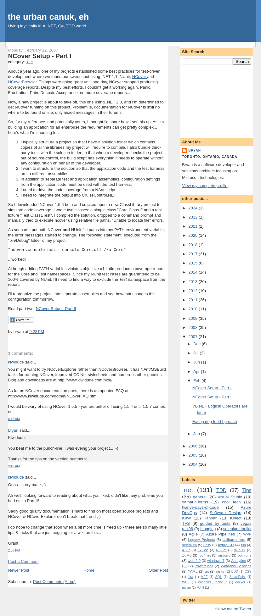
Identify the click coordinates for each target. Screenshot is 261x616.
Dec (197, 343)
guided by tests (215, 523)
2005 (193, 455)
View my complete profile (204, 185)
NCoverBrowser (22, 82)
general (200, 497)
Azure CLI (226, 545)
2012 (193, 290)
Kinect (235, 518)
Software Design (225, 512)
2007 (193, 336)
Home (88, 570)
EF (184, 566)
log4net (205, 555)
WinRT (240, 550)
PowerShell (204, 566)
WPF (247, 534)
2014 (193, 272)
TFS (186, 523)
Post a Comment (23, 561)
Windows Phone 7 (212, 582)
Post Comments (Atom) (54, 581)
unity (207, 545)
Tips (247, 490)
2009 (193, 318)
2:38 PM (14, 550)
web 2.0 (194, 560)
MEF (204, 577)
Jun (197, 362)
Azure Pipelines (220, 534)
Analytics (238, 560)
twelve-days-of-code (200, 507)
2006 (193, 446)
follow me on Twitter (233, 609)
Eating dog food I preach (214, 421)
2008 (193, 327)
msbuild (224, 555)
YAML (193, 571)
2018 (193, 244)
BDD (234, 571)
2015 (193, 263)
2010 (193, 309)
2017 (193, 254)
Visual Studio (230, 497)
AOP (186, 550)
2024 (193, 208)
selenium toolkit (237, 528)
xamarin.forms (195, 502)
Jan (197, 433)
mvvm (186, 587)
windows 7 (215, 560)
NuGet (221, 550)
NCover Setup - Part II (56, 308)
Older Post (158, 570)
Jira (190, 577)
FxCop (202, 550)
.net (29, 61)
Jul (196, 353)
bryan (13, 430)
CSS (248, 571)
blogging (208, 528)
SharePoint (238, 577)
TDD (221, 490)
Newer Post (18, 570)
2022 (193, 217)
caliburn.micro (234, 539)
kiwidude (16, 362)
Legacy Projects (201, 539)
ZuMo (186, 555)
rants (220, 571)
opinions (245, 555)
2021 (193, 226)
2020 (193, 235)
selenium (189, 545)
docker (240, 582)
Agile (193, 534)
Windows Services (236, 566)
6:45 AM (14, 419)
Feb (197, 380)
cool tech (231, 502)
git (207, 571)
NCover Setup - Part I (39, 56)
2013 (193, 281)
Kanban (210, 518)
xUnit (200, 587)
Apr (197, 371)
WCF (186, 582)
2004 (193, 464)
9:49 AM (14, 466)
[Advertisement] (216, 100)
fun (243, 545)
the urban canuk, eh (48, 17)
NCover (139, 76)
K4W (186, 518)
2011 (193, 299)
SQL (218, 577)
